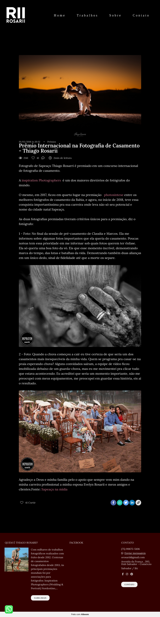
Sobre (115, 15)
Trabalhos (87, 15)
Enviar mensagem (135, 553)
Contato (141, 15)
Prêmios (51, 142)
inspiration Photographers (42, 180)
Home (60, 15)
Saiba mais (40, 598)
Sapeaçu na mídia (54, 489)
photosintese (112, 195)
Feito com (80, 614)
